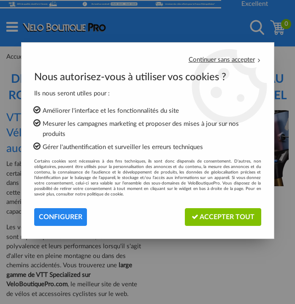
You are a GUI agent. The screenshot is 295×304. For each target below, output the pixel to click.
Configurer (60, 217)
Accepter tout (223, 216)
